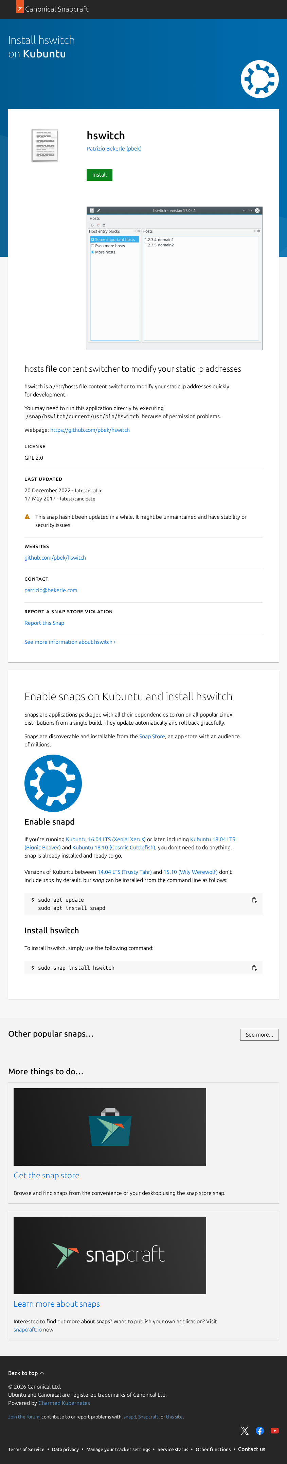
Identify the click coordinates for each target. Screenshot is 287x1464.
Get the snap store (46, 1175)
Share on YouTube (275, 1431)
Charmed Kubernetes (64, 1403)
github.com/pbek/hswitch (55, 557)
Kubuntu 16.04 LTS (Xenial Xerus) (106, 839)
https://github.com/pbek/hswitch (90, 430)
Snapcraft (148, 1416)
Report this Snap (44, 623)
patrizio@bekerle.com (50, 590)
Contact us (251, 1449)
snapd (130, 1416)
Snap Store (152, 736)
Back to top (26, 1373)
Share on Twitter (245, 1431)
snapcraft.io (28, 1329)
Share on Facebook (260, 1431)
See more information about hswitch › (69, 642)
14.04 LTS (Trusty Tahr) (124, 872)
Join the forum (23, 1416)
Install (99, 175)
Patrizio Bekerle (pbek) (114, 148)
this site (174, 1416)
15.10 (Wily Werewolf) (190, 872)
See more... (259, 1034)
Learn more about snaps (57, 1303)
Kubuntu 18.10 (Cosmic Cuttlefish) (113, 847)
